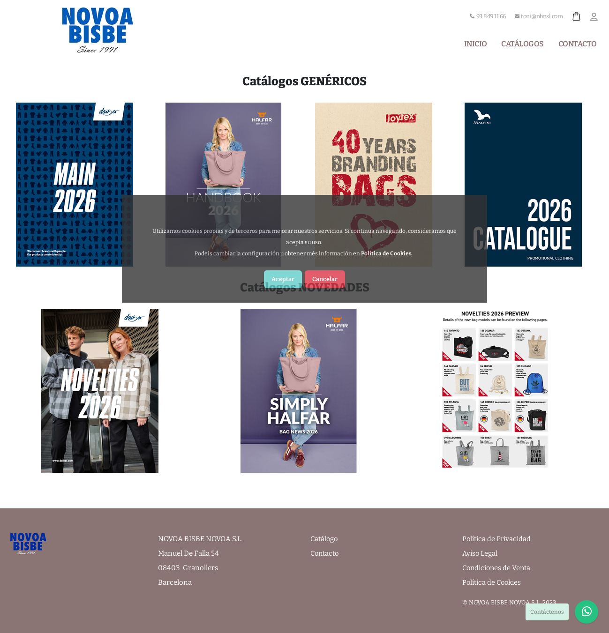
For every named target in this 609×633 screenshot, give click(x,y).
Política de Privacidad (498, 539)
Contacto (577, 43)
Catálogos (522, 43)
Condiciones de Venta (498, 568)
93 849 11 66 (488, 16)
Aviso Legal (480, 553)
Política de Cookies (493, 582)
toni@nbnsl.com (539, 16)
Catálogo (324, 539)
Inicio (475, 43)
